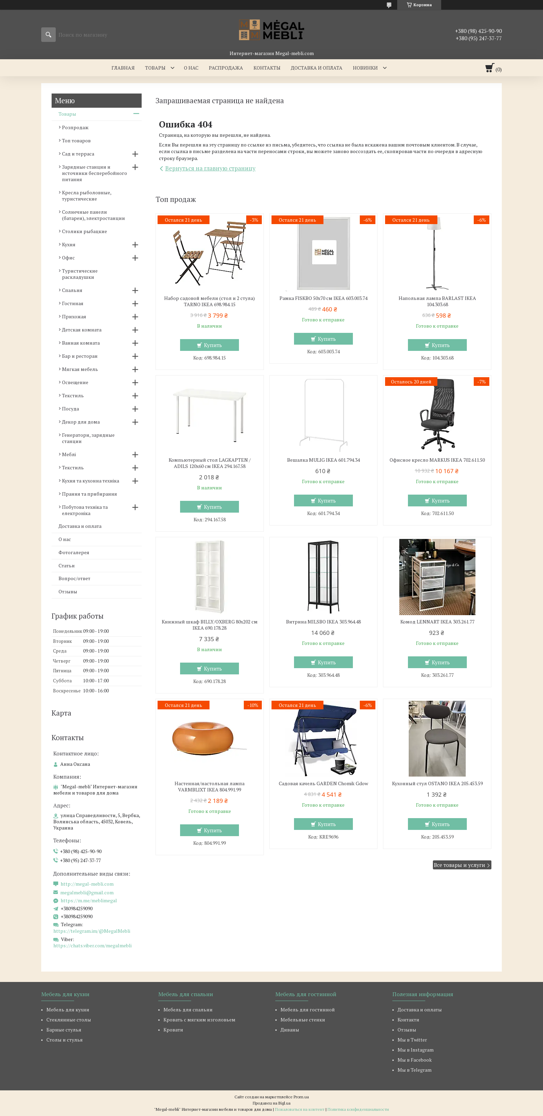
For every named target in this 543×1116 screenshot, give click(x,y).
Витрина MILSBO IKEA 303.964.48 (323, 622)
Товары (155, 67)
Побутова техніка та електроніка (85, 510)
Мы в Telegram (414, 1069)
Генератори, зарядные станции (88, 438)
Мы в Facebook (415, 1059)
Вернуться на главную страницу (210, 168)
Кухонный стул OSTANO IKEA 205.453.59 (437, 783)
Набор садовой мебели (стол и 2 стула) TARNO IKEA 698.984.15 (209, 301)
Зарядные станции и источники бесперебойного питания (94, 173)
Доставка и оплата (316, 67)
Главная (123, 67)
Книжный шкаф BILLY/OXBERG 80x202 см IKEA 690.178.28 (210, 625)
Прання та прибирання (89, 493)
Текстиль (73, 395)
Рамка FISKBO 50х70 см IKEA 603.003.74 (323, 298)
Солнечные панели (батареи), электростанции (93, 215)
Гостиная (72, 303)
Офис (68, 257)
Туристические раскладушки (80, 273)
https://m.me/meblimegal (89, 900)
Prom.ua (301, 1096)
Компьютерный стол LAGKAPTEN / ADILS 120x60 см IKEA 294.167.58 (210, 463)
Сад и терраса (78, 153)
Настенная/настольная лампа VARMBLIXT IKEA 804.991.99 (209, 786)
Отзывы (68, 591)
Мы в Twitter (412, 1039)
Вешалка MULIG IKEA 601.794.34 (323, 460)
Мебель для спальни (188, 1009)
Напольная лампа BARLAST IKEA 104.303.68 (437, 301)
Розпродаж (75, 127)
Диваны (290, 1029)
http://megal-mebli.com (87, 884)
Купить (213, 345)
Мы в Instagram (416, 1049)
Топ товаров (76, 140)
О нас (191, 67)
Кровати (173, 1029)
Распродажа (226, 67)
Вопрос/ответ (74, 578)
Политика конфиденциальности (358, 1109)
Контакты (267, 67)
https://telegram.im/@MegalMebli (91, 931)
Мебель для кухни (67, 1009)
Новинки (365, 67)
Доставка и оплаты (420, 1009)
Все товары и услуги (459, 864)
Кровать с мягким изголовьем (199, 1019)
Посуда (70, 408)
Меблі (69, 454)
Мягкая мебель (80, 369)
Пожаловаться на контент (299, 1109)
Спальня (72, 290)
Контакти (408, 1019)
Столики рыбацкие (84, 231)
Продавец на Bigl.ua (272, 1103)
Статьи (67, 565)
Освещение (75, 382)
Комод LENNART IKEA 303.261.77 (437, 622)
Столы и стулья (64, 1039)
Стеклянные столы (68, 1019)
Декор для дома (81, 421)
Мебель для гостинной (308, 1009)
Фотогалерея (74, 552)
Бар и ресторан (80, 356)
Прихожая (74, 316)
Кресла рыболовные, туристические (86, 195)
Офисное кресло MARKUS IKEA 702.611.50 (437, 460)
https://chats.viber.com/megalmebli (92, 945)
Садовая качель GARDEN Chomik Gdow (323, 783)
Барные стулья (63, 1029)
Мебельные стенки (303, 1019)
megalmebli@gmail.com (87, 892)
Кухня (68, 244)
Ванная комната (81, 342)
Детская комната (81, 329)
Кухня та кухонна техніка (90, 480)
